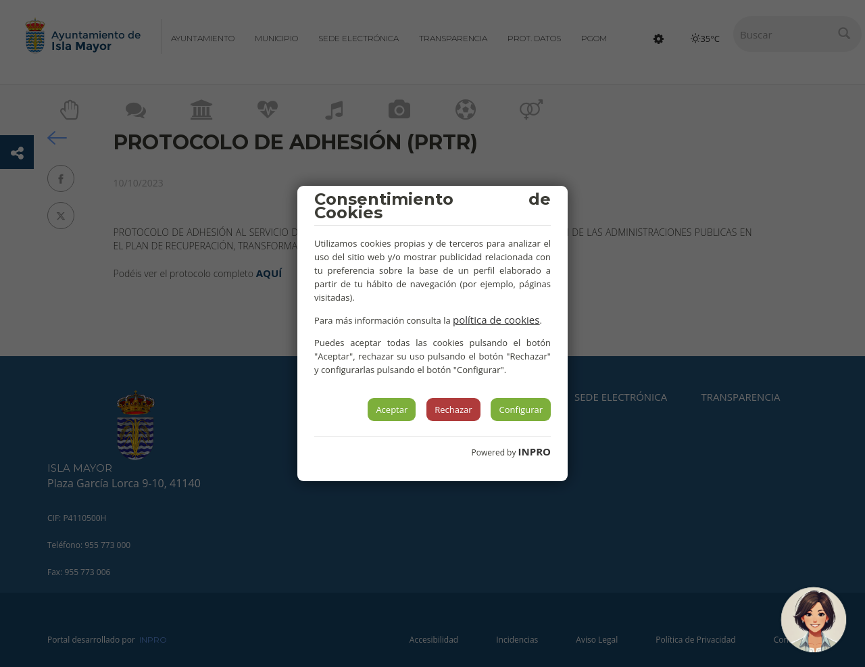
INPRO (534, 451)
